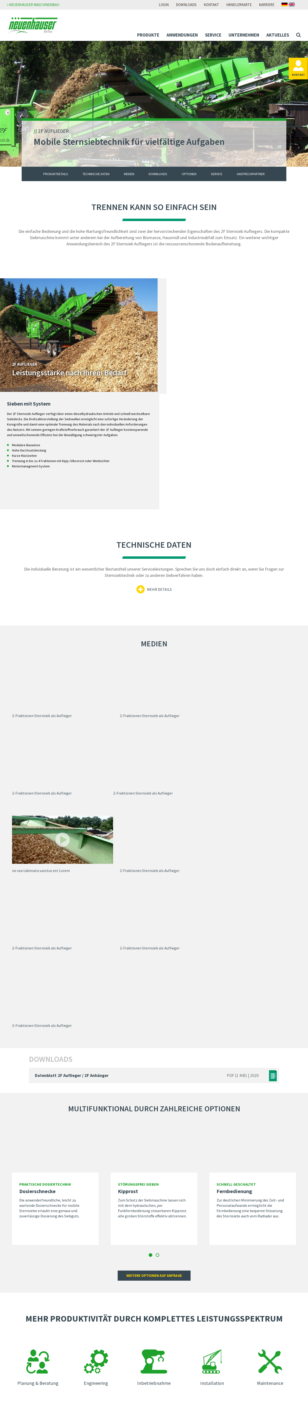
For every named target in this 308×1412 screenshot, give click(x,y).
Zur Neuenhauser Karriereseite (182, 1293)
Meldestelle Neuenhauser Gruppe (257, 1312)
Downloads (186, 4)
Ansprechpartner (251, 177)
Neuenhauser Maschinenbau (33, 4)
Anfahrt (163, 1372)
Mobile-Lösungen (26, 1299)
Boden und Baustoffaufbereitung (39, 1332)
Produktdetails (55, 177)
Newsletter (94, 1339)
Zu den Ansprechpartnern (232, 1228)
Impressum (239, 1293)
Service (213, 35)
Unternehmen (244, 35)
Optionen (189, 177)
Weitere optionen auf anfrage (154, 1008)
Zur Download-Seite (173, 1326)
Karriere (266, 4)
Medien (129, 177)
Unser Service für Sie (28, 1365)
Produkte (148, 35)
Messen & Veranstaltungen (107, 1345)
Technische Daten (96, 177)
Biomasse (20, 1325)
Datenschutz (240, 1299)
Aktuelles (277, 35)
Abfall (17, 1319)
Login (164, 4)
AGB (233, 1306)
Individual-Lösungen (28, 1306)
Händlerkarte (239, 4)
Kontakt (211, 4)
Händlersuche (168, 1366)
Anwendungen (182, 35)
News (89, 1332)
